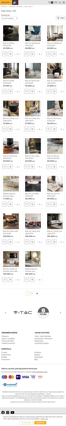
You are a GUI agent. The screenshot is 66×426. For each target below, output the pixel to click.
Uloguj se (5, 336)
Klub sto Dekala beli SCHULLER (32, 44)
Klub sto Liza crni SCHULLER (53, 195)
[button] (60, 18)
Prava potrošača (8, 341)
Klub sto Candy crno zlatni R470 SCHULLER (10, 119)
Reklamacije (39, 341)
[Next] (37, 293)
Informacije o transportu (43, 338)
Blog (36, 359)
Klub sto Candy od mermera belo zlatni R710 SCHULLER (10, 270)
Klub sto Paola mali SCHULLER (10, 157)
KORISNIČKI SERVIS (9, 333)
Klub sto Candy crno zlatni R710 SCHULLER (54, 232)
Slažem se (40, 422)
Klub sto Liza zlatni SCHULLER (32, 195)
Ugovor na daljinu (8, 338)
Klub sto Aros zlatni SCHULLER (32, 157)
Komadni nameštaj (15, 6)
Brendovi (37, 352)
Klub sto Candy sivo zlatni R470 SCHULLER (32, 119)
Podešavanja (26, 422)
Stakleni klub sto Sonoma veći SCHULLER (31, 270)
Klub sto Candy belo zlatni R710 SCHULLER (32, 232)
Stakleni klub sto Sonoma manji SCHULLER (9, 195)
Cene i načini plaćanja (43, 336)
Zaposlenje (38, 357)
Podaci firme (6, 355)
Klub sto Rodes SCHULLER (8, 44)
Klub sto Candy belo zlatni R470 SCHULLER (54, 82)
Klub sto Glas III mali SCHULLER (32, 82)
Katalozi (37, 355)
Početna (4, 6)
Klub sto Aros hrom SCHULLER (54, 119)
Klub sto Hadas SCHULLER (8, 82)
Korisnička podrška (42, 343)
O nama (4, 352)
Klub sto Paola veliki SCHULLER (10, 232)
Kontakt (4, 357)
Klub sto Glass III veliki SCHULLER (53, 157)
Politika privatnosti (8, 343)
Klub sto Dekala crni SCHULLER (54, 44)
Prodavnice (5, 359)
